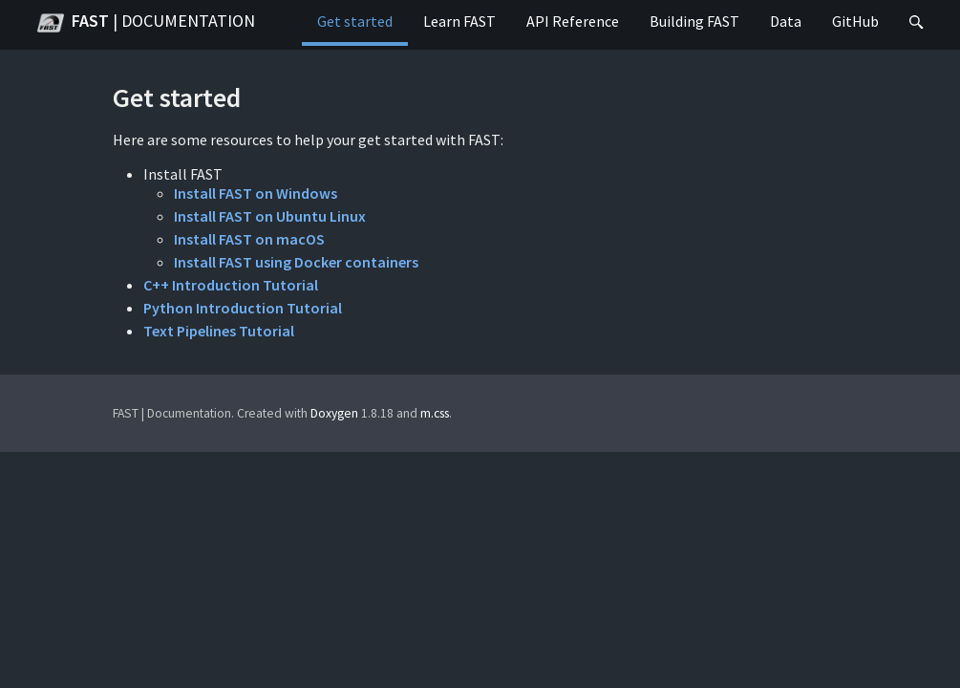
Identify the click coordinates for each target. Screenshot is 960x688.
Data (785, 21)
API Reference (572, 21)
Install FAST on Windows (255, 193)
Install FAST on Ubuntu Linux (270, 216)
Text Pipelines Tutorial (218, 330)
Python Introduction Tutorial (242, 307)
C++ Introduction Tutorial (230, 284)
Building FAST (694, 21)
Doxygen (334, 413)
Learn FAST (459, 21)
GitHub (855, 21)
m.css (434, 413)
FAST (146, 23)
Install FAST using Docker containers (296, 261)
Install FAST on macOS (249, 238)
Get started (355, 21)
